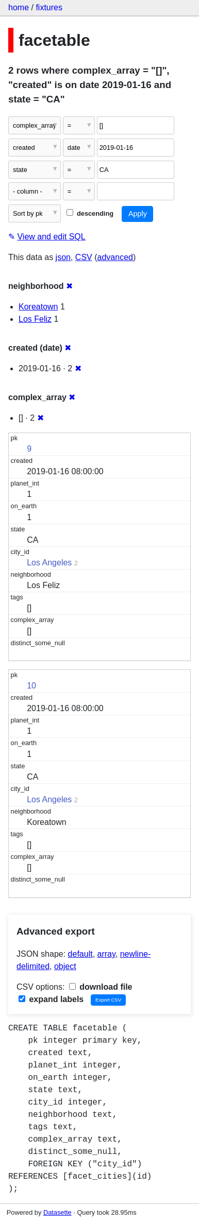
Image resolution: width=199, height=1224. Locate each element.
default (80, 954)
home (18, 7)
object (65, 966)
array (106, 954)
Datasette (57, 1212)
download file (100, 986)
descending (90, 213)
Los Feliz (35, 319)
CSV (83, 257)
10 (31, 685)
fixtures (49, 7)
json (63, 257)
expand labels (51, 999)
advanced (115, 257)
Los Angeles (49, 562)
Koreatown (38, 306)
